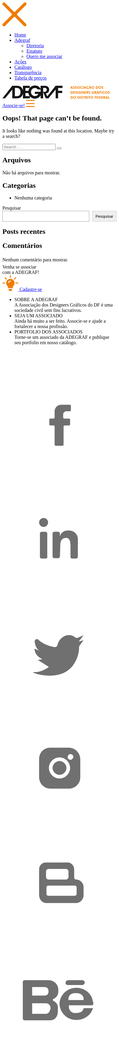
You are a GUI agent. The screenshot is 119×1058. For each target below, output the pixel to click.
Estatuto (34, 51)
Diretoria (35, 45)
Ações (20, 61)
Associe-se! (13, 105)
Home (20, 34)
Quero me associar (44, 56)
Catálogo (23, 67)
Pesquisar (11, 208)
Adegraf (22, 40)
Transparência (27, 72)
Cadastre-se (22, 289)
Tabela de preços (30, 77)
